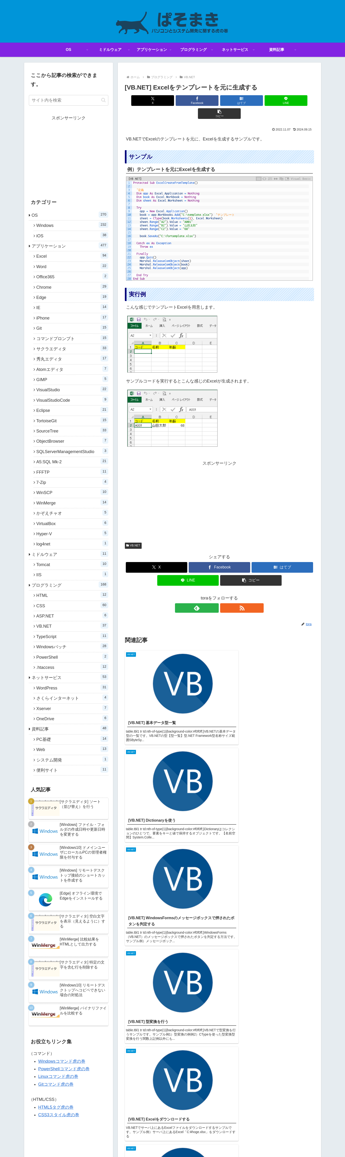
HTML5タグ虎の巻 (56, 1107)
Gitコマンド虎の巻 (56, 1084)
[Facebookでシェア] (187, 100)
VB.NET (133, 532)
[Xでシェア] (156, 100)
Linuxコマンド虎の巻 (58, 1076)
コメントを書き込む (219, 821)
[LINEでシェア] (251, 100)
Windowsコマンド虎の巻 (61, 1061)
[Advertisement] (219, 487)
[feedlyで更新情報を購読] (214, 595)
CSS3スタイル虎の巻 (58, 1114)
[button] (283, 100)
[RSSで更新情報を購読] (225, 595)
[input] (68, 100)
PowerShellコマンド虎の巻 (64, 1069)
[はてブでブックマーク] (219, 100)
